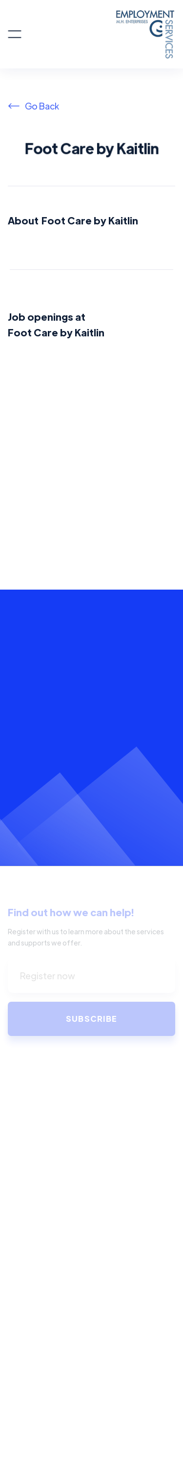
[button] (14, 34)
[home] (98, 34)
